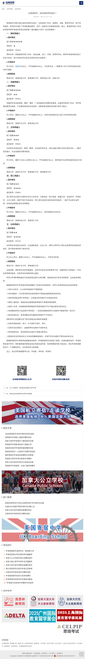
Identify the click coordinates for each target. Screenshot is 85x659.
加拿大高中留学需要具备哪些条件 (18, 510)
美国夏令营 (13, 643)
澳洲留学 (36, 643)
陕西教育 (7, 646)
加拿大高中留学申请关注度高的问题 (19, 462)
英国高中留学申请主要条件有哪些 (18, 459)
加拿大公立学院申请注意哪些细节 (18, 558)
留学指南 (10, 9)
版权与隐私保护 (27, 653)
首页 (3, 9)
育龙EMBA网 (29, 643)
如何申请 (18, 9)
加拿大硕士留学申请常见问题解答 (18, 561)
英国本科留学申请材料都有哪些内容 (19, 448)
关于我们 (52, 653)
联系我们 (44, 653)
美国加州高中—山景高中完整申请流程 (20, 451)
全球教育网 (5, 643)
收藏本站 (60, 653)
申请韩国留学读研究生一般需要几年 (19, 551)
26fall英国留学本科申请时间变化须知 (19, 434)
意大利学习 (58, 643)
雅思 (17, 66)
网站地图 (37, 653)
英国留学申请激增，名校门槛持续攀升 (20, 466)
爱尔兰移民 (50, 643)
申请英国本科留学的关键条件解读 (18, 579)
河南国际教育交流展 (25, 646)
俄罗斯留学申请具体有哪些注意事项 (19, 455)
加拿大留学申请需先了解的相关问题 (19, 441)
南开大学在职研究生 (69, 643)
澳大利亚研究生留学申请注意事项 (18, 569)
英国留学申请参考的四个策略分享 (18, 444)
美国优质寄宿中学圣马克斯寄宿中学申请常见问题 (24, 503)
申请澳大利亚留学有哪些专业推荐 (18, 583)
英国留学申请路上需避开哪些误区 (18, 437)
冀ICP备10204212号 (46, 656)
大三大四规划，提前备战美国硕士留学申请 (22, 388)
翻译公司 (21, 643)
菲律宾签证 (14, 646)
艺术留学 (43, 643)
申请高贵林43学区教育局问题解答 (18, 554)
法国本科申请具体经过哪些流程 (17, 514)
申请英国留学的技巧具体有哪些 (17, 576)
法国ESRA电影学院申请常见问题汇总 (20, 506)
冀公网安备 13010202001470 (64, 656)
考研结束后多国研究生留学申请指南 (20, 394)
